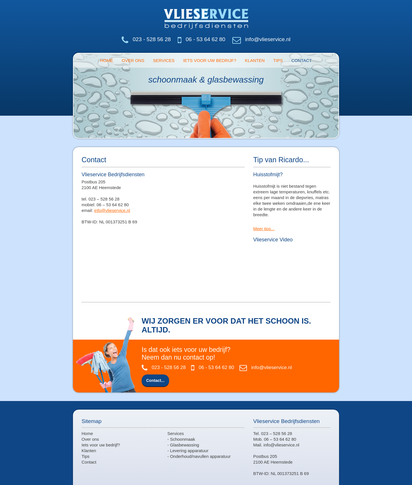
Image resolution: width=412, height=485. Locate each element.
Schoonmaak (182, 439)
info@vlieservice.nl (268, 39)
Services (164, 60)
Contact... (155, 380)
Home (106, 60)
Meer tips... (263, 228)
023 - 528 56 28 (152, 39)
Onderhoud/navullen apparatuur (200, 456)
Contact (301, 60)
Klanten (255, 60)
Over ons (133, 60)
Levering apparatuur (189, 450)
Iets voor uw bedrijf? (209, 60)
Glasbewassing (184, 444)
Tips (278, 60)
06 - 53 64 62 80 (205, 39)
